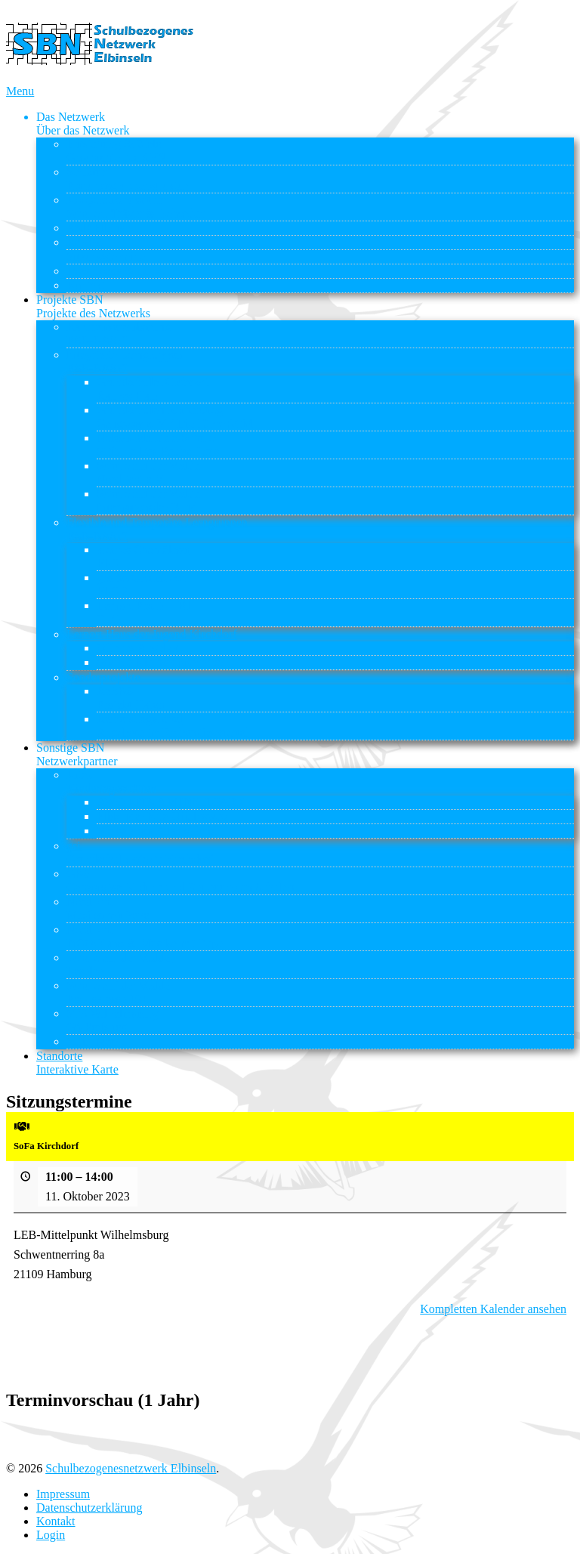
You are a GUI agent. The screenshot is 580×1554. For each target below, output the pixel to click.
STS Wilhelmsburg (112, 1020)
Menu (20, 91)
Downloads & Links (115, 270)
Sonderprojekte (103, 677)
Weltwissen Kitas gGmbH (160, 830)
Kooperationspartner (135, 206)
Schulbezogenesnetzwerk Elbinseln (130, 1468)
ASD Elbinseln (102, 227)
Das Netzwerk (83, 123)
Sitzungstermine (105, 256)
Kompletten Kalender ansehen (493, 1308)
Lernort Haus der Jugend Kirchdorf (151, 634)
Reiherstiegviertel (172, 725)
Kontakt (86, 285)
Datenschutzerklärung (89, 1507)
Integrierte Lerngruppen (124, 361)
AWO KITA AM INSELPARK (171, 802)
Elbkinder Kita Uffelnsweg (162, 816)
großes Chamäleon (142, 584)
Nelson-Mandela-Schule (158, 444)
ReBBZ (84, 242)
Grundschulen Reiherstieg (175, 416)
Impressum (63, 1494)
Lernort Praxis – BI (143, 612)
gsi (139, 852)
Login (50, 1534)
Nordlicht (107, 908)
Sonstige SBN (77, 754)
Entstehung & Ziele (116, 150)
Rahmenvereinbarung (118, 333)
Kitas (111, 781)
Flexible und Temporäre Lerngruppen (157, 529)
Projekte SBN (93, 306)
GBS (180, 880)
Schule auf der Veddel (150, 472)
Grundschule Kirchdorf (153, 388)
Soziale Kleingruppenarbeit (163, 662)
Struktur (127, 178)
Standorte (77, 1062)
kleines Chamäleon (143, 556)
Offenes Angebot (138, 647)
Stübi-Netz (92, 1041)
